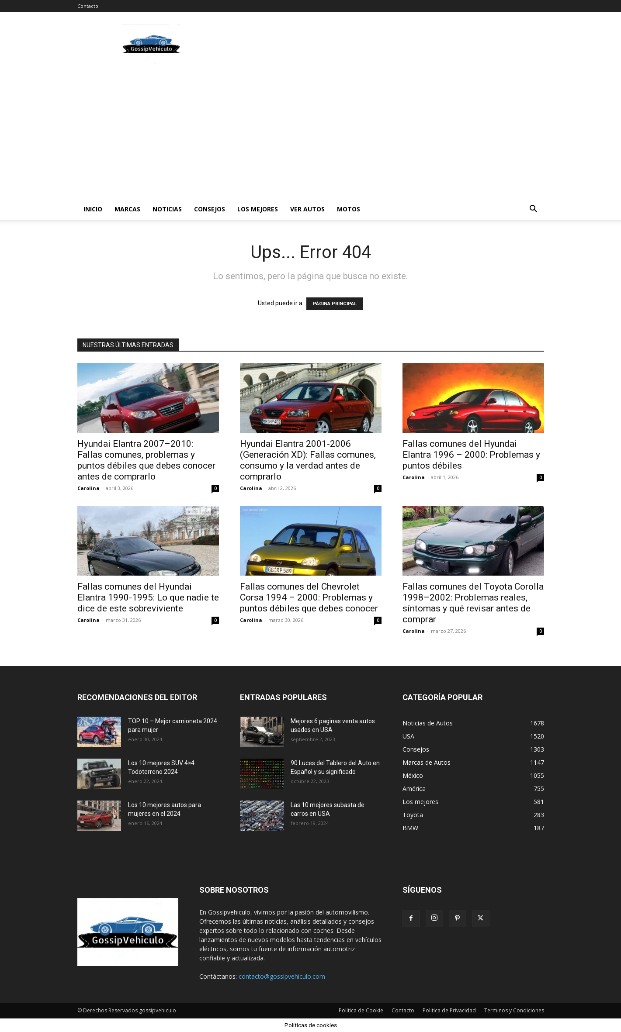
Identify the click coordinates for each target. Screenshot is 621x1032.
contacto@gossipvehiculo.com (282, 976)
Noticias (167, 209)
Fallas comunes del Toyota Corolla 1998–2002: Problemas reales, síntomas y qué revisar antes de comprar (473, 603)
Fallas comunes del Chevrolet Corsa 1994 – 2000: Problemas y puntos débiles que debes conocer (309, 597)
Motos (348, 209)
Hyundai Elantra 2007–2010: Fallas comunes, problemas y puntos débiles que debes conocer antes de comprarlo (146, 460)
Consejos (209, 209)
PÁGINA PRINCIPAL (335, 304)
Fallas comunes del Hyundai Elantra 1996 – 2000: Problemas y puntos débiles (471, 454)
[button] (533, 210)
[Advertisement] (311, 133)
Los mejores (257, 209)
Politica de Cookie (361, 1010)
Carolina (88, 488)
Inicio (92, 209)
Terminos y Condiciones (514, 1010)
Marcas (127, 209)
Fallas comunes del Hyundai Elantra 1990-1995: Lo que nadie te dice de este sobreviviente (148, 597)
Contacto (87, 6)
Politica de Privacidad (449, 1010)
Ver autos (307, 209)
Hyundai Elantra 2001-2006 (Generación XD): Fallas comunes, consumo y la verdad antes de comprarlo (308, 460)
